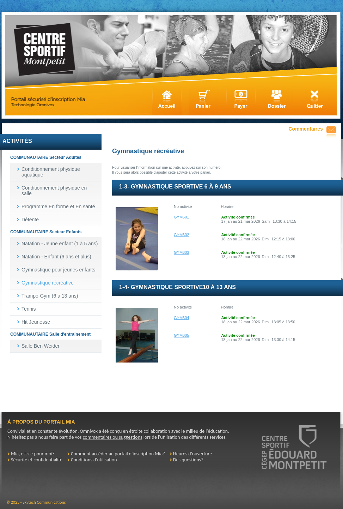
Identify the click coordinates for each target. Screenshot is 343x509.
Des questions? (188, 460)
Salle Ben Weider (41, 346)
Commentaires (306, 129)
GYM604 (181, 318)
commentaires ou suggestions (112, 437)
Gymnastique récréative (48, 283)
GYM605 (181, 335)
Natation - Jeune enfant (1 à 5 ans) (60, 243)
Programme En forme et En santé (58, 206)
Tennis (29, 309)
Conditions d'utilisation (94, 460)
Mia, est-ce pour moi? (33, 454)
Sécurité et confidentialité (36, 460)
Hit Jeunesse (36, 322)
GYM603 (181, 252)
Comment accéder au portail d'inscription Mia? (118, 454)
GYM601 (181, 217)
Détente (30, 219)
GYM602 (181, 235)
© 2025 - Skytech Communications (36, 502)
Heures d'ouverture (192, 454)
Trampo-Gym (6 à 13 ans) (50, 296)
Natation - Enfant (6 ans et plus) (56, 256)
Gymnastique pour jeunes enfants (58, 270)
